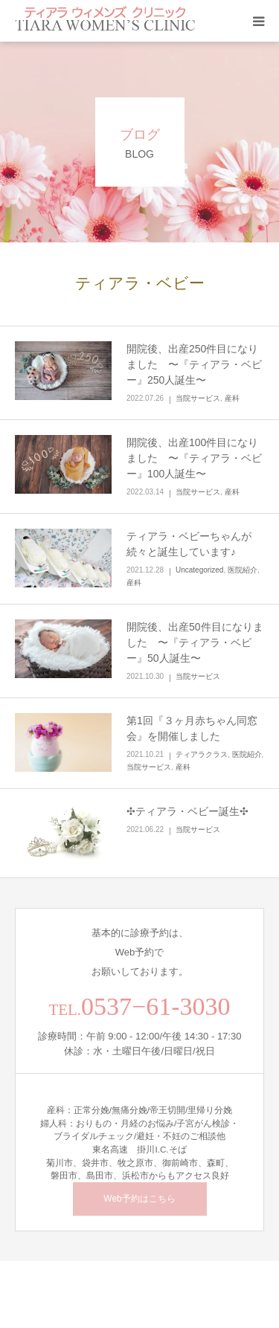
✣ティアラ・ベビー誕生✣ (187, 811)
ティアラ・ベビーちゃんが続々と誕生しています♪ (188, 544)
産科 (232, 398)
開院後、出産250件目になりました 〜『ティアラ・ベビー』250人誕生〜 (194, 364)
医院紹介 (242, 570)
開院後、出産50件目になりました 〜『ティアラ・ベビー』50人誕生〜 (194, 642)
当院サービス (198, 398)
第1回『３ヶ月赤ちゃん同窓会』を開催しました (191, 728)
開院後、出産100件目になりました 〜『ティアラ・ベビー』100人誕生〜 (194, 458)
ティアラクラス (202, 754)
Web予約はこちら (139, 1198)
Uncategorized (199, 570)
